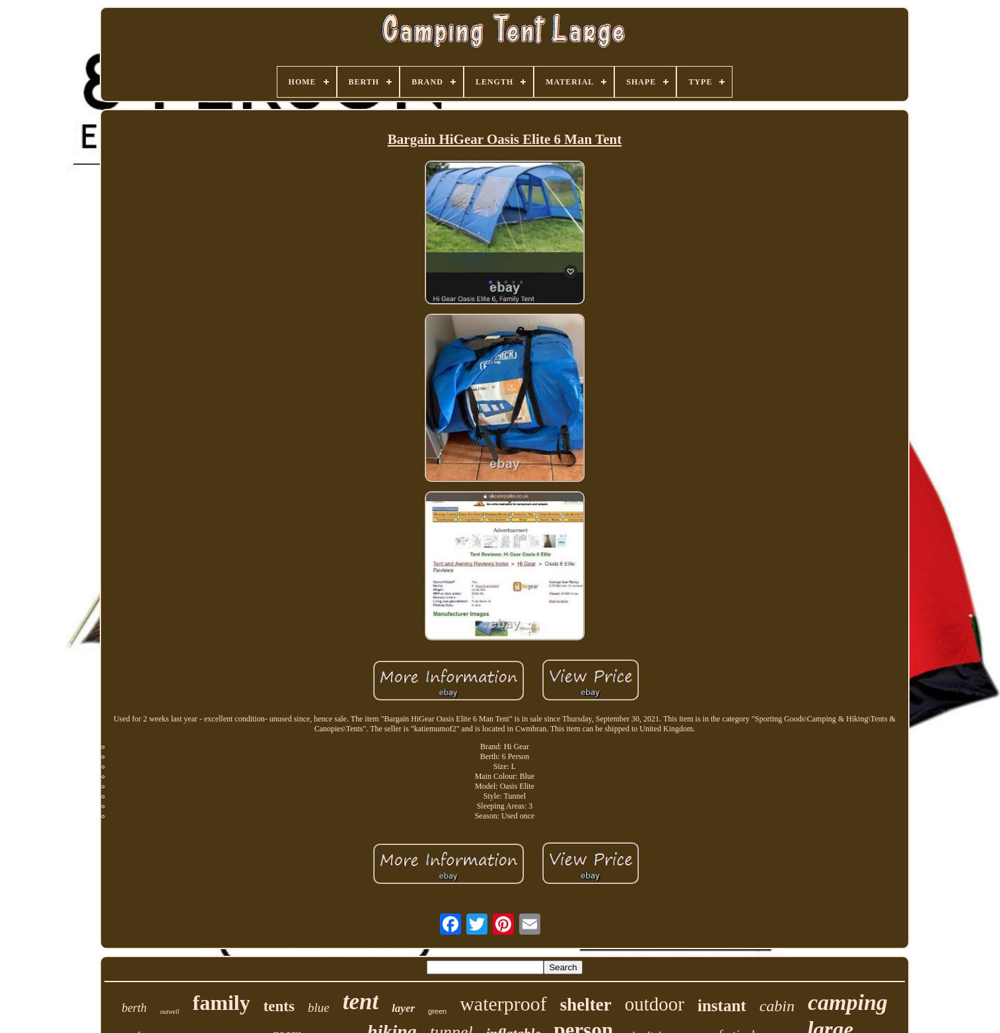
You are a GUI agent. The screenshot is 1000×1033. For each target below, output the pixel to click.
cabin (777, 1006)
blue (319, 1008)
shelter (586, 1005)
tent (360, 1002)
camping (848, 1002)
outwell (169, 1011)
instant (721, 1006)
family (221, 1003)
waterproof (503, 1004)
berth (134, 1008)
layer (403, 1008)
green (437, 1011)
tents (279, 1006)
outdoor (654, 1004)
